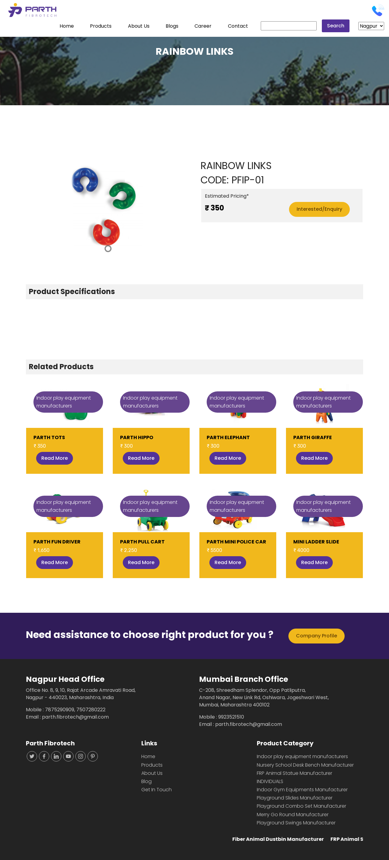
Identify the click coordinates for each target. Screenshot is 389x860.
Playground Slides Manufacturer (294, 797)
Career (203, 26)
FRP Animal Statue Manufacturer (294, 773)
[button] (38, 207)
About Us (139, 26)
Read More (54, 458)
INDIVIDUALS (270, 781)
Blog (146, 781)
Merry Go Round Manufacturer (293, 814)
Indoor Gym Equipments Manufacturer (302, 789)
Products (101, 26)
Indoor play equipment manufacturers (302, 756)
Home (67, 26)
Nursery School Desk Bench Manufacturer (305, 764)
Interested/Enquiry (319, 209)
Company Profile (316, 635)
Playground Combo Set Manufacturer (301, 806)
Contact (238, 26)
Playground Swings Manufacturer (296, 822)
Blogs (172, 26)
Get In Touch (156, 789)
